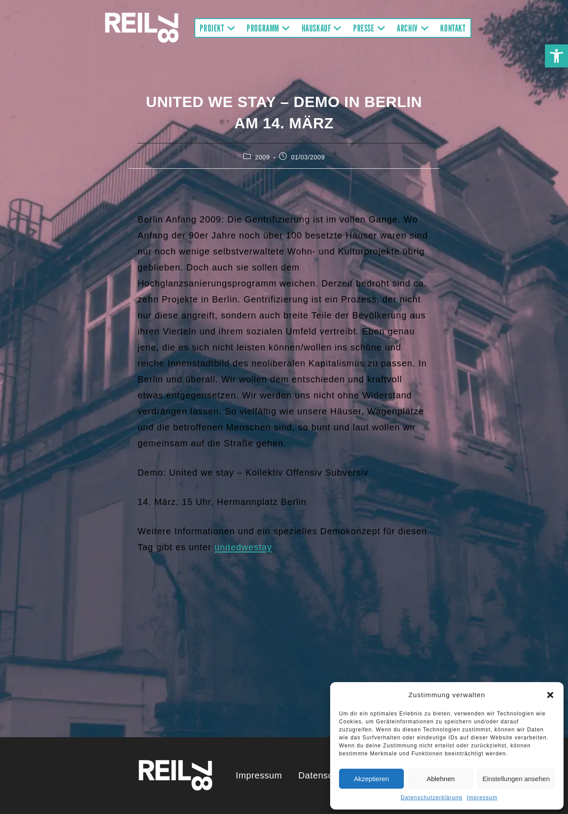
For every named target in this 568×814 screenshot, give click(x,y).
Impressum (482, 797)
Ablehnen (440, 778)
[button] (556, 56)
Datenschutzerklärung (431, 797)
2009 (262, 157)
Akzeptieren (371, 778)
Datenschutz (324, 775)
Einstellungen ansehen (516, 778)
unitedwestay (242, 547)
